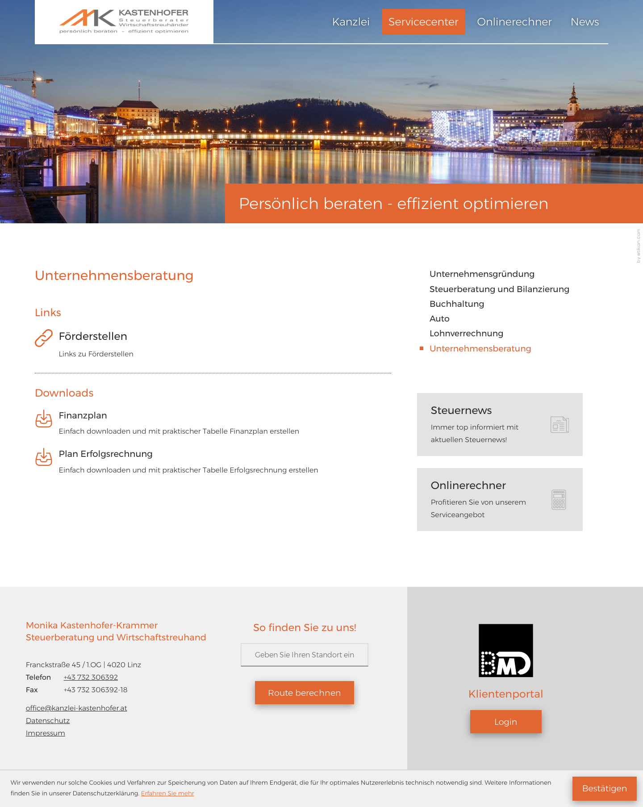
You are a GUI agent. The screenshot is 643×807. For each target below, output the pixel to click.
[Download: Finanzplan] (213, 427)
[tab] (500, 424)
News (585, 21)
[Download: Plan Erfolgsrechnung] (213, 465)
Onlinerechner (514, 21)
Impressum (45, 733)
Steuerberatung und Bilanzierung (499, 289)
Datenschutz (48, 720)
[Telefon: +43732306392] (91, 677)
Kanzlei (351, 21)
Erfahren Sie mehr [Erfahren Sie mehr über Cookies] (167, 793)
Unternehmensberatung (480, 348)
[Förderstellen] (213, 348)
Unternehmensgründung (482, 274)
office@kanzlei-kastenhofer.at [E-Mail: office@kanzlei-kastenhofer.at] (76, 708)
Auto (440, 319)
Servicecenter (423, 21)
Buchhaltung (457, 304)
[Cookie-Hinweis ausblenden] (604, 789)
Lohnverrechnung (467, 333)
